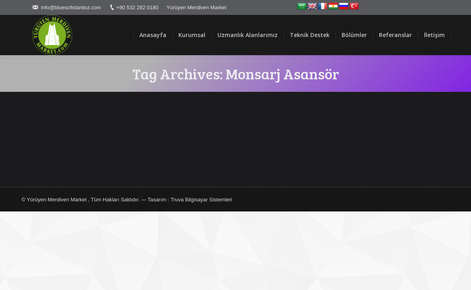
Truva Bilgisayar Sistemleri (201, 200)
